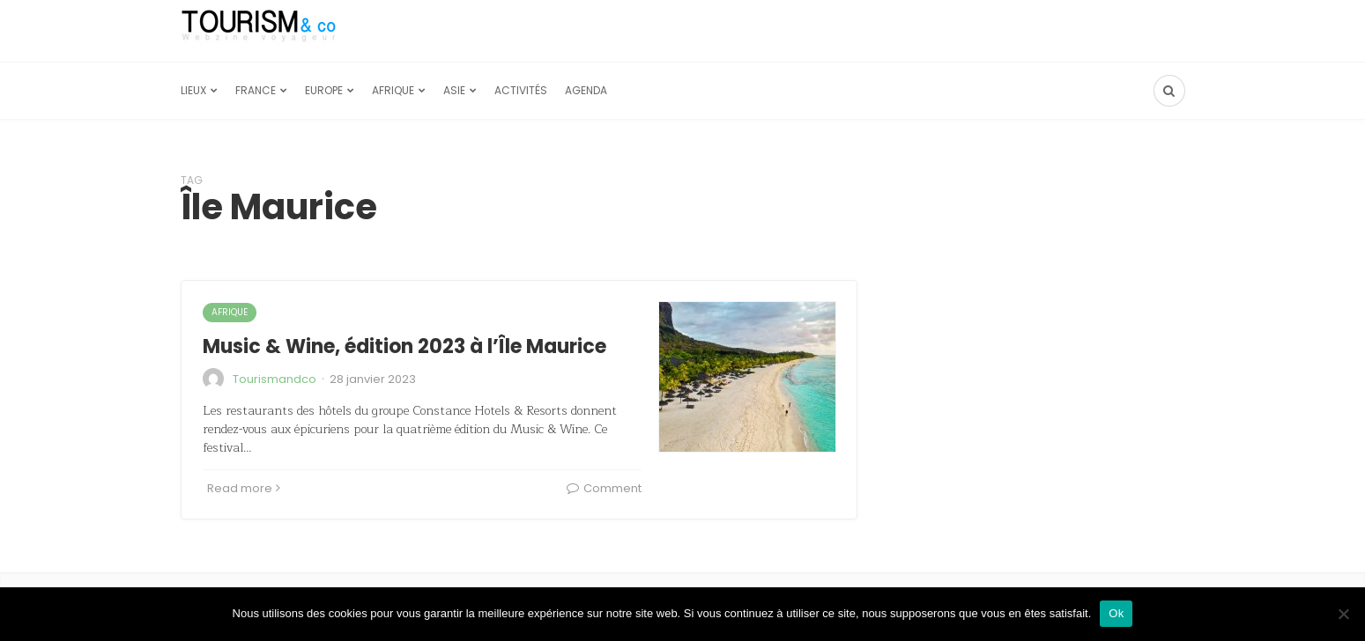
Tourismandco (274, 379)
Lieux (193, 90)
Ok (1116, 613)
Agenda (586, 90)
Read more (243, 488)
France (255, 90)
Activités (520, 90)
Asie (454, 90)
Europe (324, 90)
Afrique (393, 90)
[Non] (1343, 614)
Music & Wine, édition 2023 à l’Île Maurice (404, 346)
